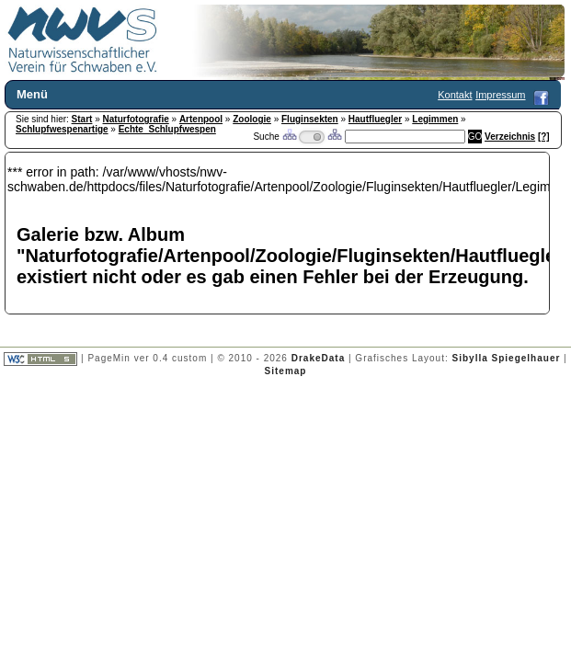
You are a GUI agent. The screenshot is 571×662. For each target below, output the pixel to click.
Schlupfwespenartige (62, 129)
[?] (544, 136)
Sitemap (286, 371)
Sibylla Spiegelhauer (506, 358)
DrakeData (318, 358)
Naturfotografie (136, 119)
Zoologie (252, 119)
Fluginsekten (309, 119)
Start (82, 119)
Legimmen (435, 119)
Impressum (500, 94)
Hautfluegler (375, 119)
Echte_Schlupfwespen (167, 129)
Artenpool (201, 119)
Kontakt (455, 94)
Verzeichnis (510, 136)
